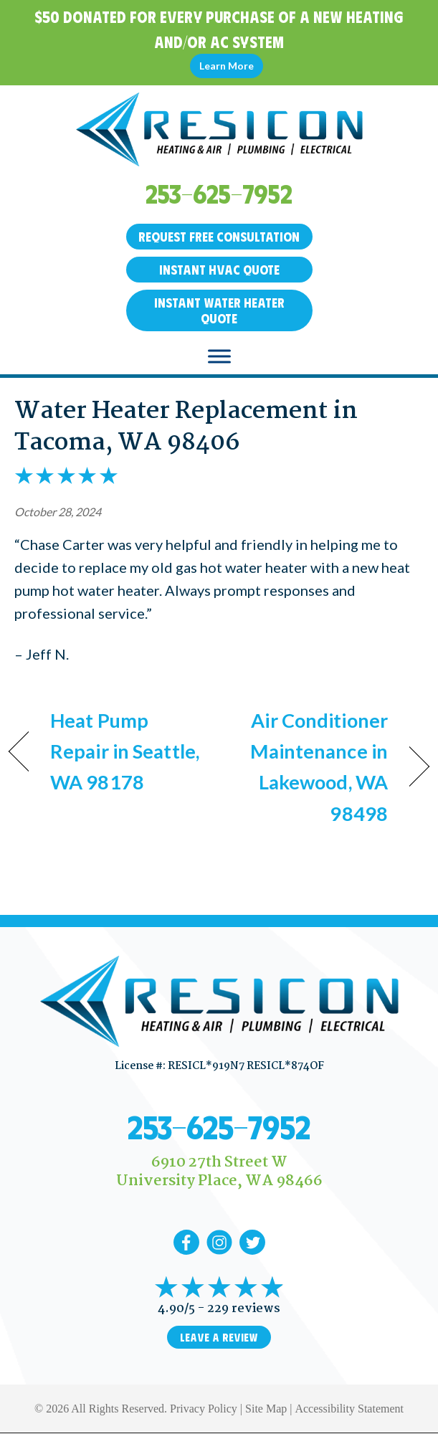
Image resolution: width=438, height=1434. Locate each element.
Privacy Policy (203, 1408)
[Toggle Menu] (219, 356)
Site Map (266, 1408)
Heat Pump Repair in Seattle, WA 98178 (124, 751)
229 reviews (243, 1309)
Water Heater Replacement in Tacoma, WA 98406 (186, 427)
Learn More (226, 66)
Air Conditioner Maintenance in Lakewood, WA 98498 (310, 766)
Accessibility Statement (349, 1408)
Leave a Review (219, 1337)
